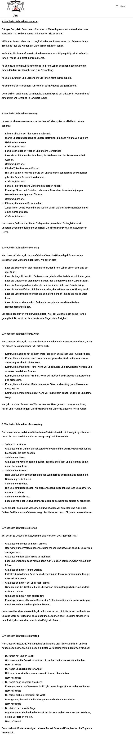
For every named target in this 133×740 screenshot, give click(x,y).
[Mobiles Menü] (121, 6)
